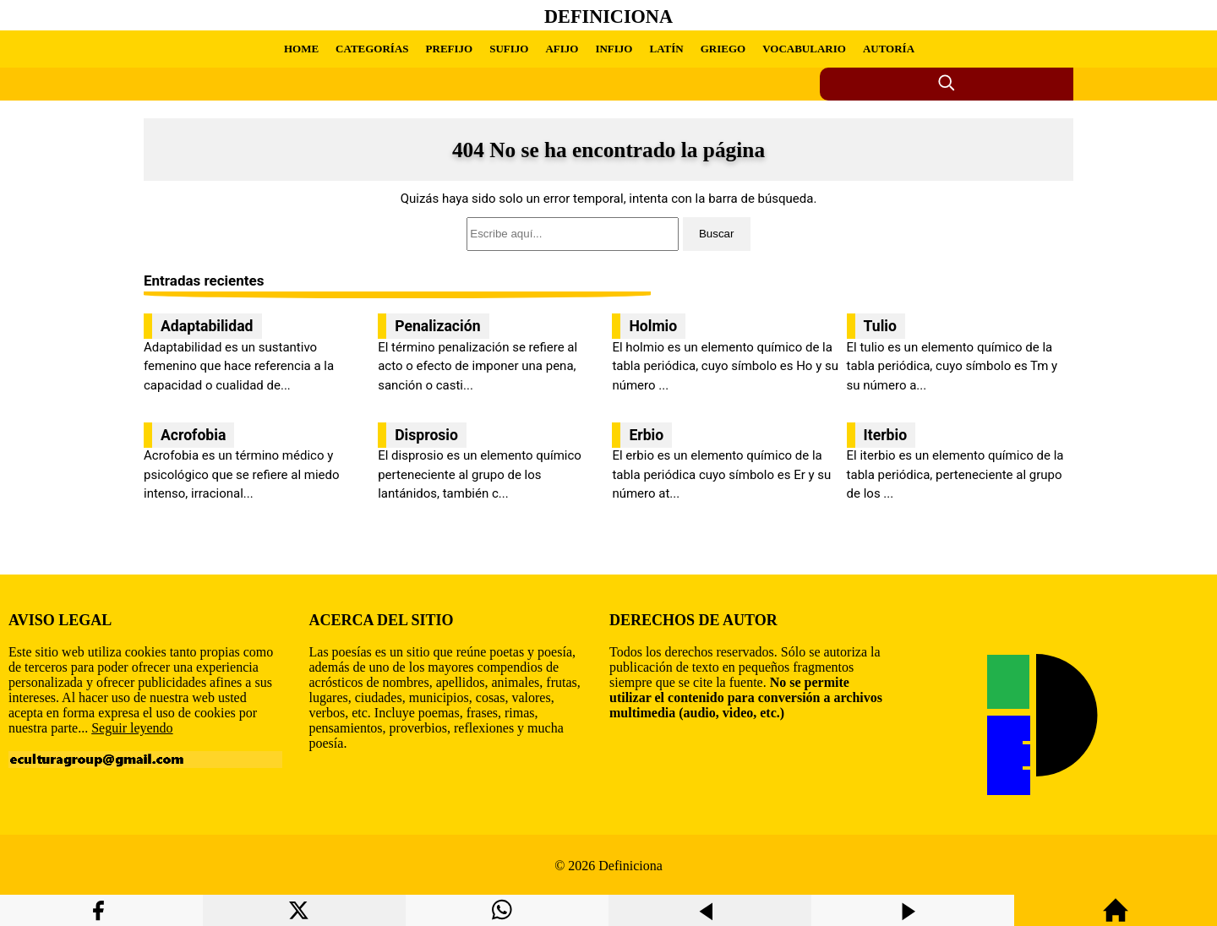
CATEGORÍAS (372, 48)
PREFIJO (449, 48)
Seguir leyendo (131, 728)
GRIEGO (723, 48)
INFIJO (613, 48)
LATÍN (666, 48)
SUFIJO (508, 48)
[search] (608, 234)
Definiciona (608, 16)
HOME (301, 48)
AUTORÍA (888, 48)
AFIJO (561, 48)
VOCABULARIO (804, 48)
